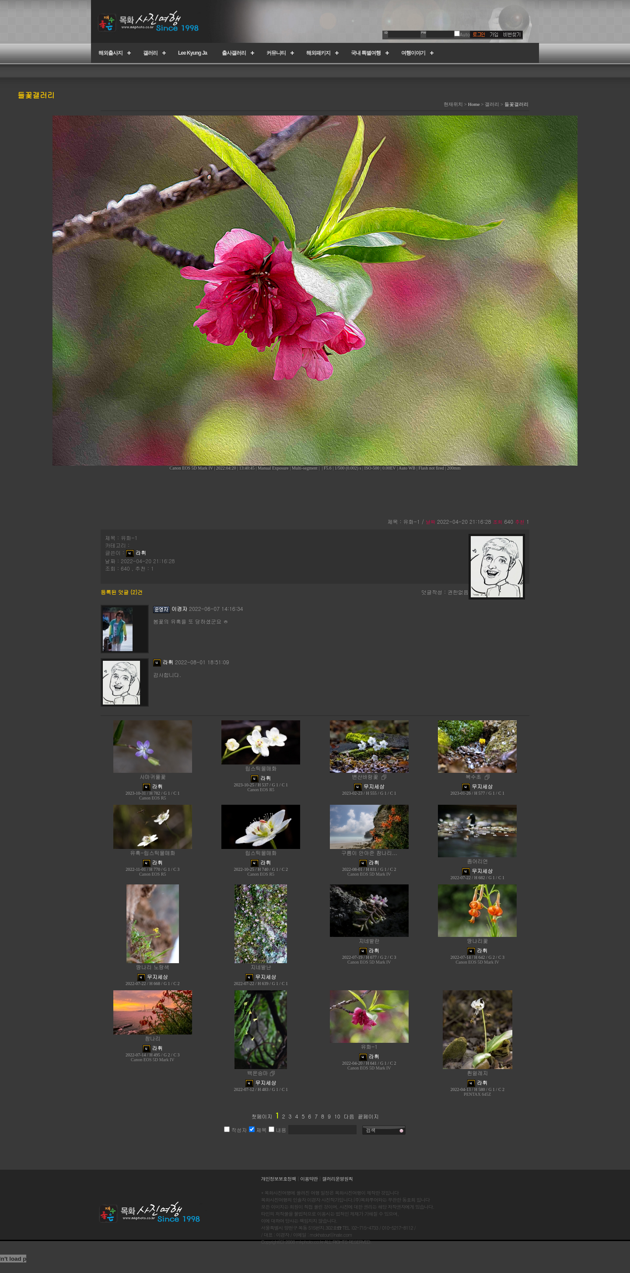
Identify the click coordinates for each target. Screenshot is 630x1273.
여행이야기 (413, 53)
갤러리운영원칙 (337, 1178)
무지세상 (374, 786)
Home (474, 104)
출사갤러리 (234, 53)
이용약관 (309, 1178)
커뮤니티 (276, 53)
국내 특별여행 (366, 53)
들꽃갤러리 (516, 104)
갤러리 (150, 53)
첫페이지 (261, 1116)
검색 (371, 1130)
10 (337, 1116)
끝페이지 (368, 1116)
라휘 (141, 552)
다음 (349, 1116)
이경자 (179, 608)
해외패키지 (318, 53)
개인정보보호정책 (278, 1178)
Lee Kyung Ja (192, 53)
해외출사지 (110, 53)
